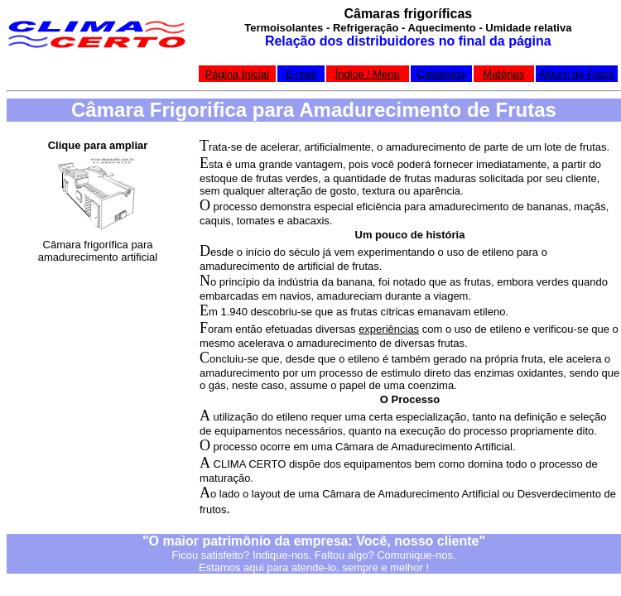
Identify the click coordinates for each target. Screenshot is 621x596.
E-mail (301, 74)
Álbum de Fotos (576, 74)
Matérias (503, 74)
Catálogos (441, 74)
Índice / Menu (367, 74)
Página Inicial (237, 74)
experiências (389, 329)
